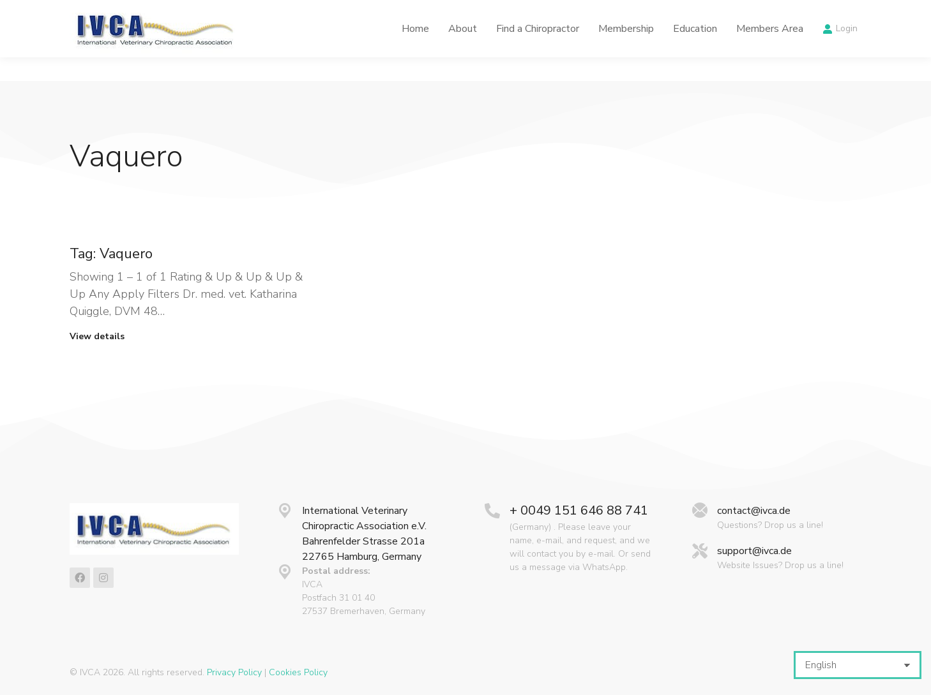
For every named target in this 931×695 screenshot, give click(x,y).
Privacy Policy (234, 672)
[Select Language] (857, 665)
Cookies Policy (298, 672)
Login (840, 52)
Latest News (584, 12)
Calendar (657, 12)
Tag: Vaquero (111, 253)
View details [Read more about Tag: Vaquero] (97, 336)
